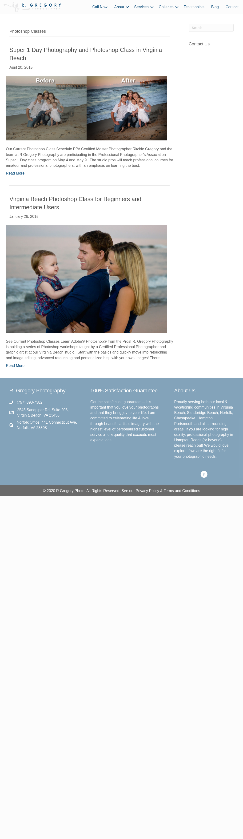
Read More (15, 173)
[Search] (211, 28)
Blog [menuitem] (215, 7)
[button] (127, 7)
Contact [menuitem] (232, 7)
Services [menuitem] (141, 7)
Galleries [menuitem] (166, 7)
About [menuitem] (119, 7)
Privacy (142, 491)
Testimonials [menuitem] (194, 7)
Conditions (191, 491)
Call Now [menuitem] (99, 7)
